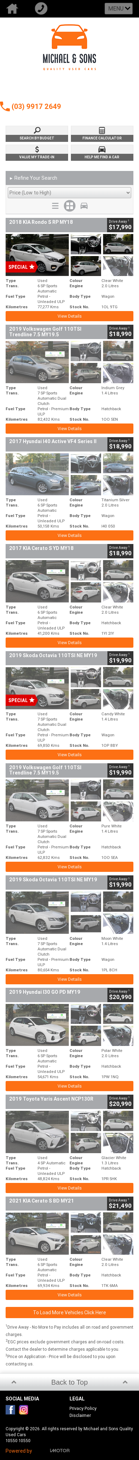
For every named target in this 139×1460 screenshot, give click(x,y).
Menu (116, 8)
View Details (70, 316)
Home (14, 9)
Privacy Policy (83, 1408)
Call (43, 9)
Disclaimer (80, 1415)
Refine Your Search (33, 178)
